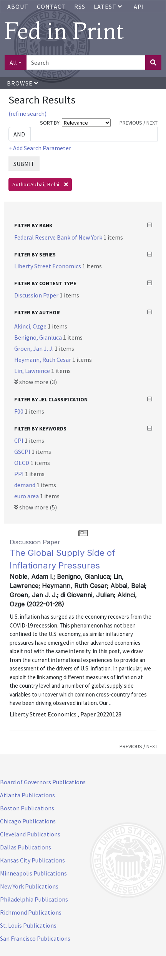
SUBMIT (24, 164)
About (17, 6)
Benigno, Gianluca (38, 337)
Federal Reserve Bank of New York (58, 237)
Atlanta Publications (27, 795)
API (139, 6)
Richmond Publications (30, 912)
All (13, 62)
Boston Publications (27, 808)
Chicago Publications (28, 821)
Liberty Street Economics (48, 266)
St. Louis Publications (28, 925)
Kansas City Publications (32, 860)
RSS (79, 6)
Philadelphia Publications (34, 899)
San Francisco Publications (35, 938)
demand (25, 485)
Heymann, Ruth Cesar (43, 359)
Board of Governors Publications (43, 782)
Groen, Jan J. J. (34, 348)
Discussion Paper (37, 295)
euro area (27, 496)
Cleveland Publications (30, 834)
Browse (22, 83)
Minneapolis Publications (33, 873)
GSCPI (23, 451)
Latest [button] (109, 6)
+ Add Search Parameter (39, 148)
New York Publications (29, 886)
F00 (19, 411)
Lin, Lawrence (32, 371)
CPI (19, 440)
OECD (22, 463)
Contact (51, 6)
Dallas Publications (25, 847)
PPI (19, 474)
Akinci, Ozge (31, 326)
